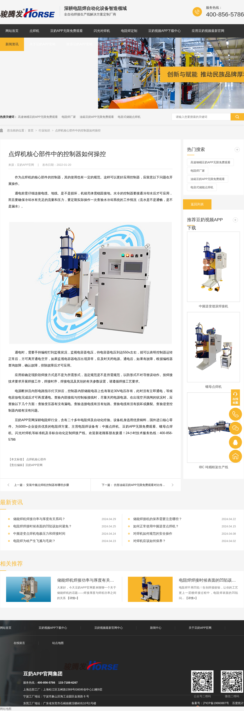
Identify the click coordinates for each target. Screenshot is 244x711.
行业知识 (45, 130)
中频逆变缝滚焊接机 (213, 306)
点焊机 (34, 31)
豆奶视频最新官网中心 (108, 627)
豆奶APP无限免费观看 (66, 31)
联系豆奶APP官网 (79, 44)
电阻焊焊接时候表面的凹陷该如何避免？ (42, 526)
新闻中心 (155, 627)
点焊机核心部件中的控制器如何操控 (78, 130)
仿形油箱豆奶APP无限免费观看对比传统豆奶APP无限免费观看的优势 (140, 485)
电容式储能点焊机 (129, 116)
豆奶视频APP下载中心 (164, 31)
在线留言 (19, 643)
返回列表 (197, 204)
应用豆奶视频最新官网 (208, 31)
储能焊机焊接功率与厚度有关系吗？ (39, 519)
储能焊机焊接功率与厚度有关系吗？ (86, 580)
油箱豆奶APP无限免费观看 (97, 116)
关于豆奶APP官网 (42, 44)
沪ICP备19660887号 (216, 703)
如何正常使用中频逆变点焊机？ (156, 526)
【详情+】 (73, 598)
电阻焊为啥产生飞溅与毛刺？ (34, 541)
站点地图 (58, 643)
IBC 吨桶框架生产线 (213, 467)
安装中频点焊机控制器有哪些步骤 (47, 485)
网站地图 (5, 708)
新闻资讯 (12, 44)
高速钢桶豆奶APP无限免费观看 (38, 116)
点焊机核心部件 (36, 459)
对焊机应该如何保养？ (149, 541)
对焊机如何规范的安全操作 (152, 533)
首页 (31, 130)
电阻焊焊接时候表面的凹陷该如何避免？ (208, 580)
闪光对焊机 (102, 31)
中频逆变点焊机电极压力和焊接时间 (39, 533)
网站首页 (12, 31)
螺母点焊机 (213, 386)
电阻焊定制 (129, 31)
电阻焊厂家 (69, 116)
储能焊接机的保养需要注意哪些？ (157, 519)
